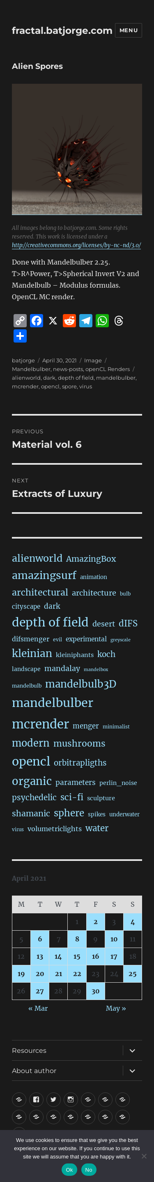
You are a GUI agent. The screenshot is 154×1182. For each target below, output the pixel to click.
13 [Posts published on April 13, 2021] (40, 956)
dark (49, 377)
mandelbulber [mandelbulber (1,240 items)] (52, 702)
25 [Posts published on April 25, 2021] (133, 973)
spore (69, 386)
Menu (129, 30)
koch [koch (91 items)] (106, 654)
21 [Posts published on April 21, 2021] (58, 973)
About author (34, 1071)
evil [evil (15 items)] (57, 639)
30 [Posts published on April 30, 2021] (96, 991)
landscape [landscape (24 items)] (26, 669)
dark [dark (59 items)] (52, 606)
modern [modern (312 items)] (31, 743)
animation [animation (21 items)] (93, 577)
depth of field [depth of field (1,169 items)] (50, 622)
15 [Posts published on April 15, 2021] (77, 956)
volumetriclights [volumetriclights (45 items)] (55, 829)
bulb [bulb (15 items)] (125, 594)
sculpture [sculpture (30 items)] (101, 798)
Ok (69, 1170)
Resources (29, 1050)
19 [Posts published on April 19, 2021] (21, 973)
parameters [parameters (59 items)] (75, 782)
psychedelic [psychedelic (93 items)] (34, 797)
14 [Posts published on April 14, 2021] (58, 956)
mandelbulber (116, 377)
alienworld (26, 377)
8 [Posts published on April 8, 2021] (77, 939)
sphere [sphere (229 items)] (69, 813)
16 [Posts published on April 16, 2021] (95, 956)
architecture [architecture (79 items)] (94, 593)
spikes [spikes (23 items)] (97, 814)
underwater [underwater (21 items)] (124, 814)
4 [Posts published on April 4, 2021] (133, 921)
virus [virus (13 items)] (18, 829)
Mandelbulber (31, 369)
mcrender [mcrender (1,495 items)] (40, 724)
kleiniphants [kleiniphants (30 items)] (75, 655)
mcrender (25, 386)
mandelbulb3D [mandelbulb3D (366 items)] (80, 684)
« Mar (38, 1008)
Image (93, 360)
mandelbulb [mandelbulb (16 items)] (26, 686)
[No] (144, 1156)
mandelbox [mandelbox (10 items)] (96, 669)
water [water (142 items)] (96, 828)
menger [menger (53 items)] (86, 726)
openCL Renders (107, 369)
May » (116, 1008)
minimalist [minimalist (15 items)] (116, 726)
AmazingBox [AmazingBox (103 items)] (91, 559)
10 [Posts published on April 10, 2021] (114, 939)
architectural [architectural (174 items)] (40, 592)
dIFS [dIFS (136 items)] (128, 623)
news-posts (68, 369)
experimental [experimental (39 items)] (86, 639)
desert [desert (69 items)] (103, 624)
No (88, 1170)
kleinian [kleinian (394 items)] (32, 653)
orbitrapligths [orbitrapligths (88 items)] (80, 763)
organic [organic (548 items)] (32, 781)
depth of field (76, 377)
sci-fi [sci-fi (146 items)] (71, 797)
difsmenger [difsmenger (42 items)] (30, 639)
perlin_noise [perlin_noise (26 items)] (118, 783)
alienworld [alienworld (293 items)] (37, 558)
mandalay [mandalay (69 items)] (62, 668)
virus (85, 386)
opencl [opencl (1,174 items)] (31, 761)
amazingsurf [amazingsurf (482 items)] (44, 575)
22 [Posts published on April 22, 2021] (77, 973)
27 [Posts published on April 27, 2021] (40, 991)
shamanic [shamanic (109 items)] (31, 813)
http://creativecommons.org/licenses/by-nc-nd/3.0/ (76, 245)
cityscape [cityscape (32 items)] (26, 606)
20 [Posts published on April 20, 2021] (40, 973)
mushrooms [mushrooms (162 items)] (79, 743)
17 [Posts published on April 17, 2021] (113, 956)
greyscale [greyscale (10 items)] (120, 640)
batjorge (23, 360)
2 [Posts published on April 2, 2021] (96, 921)
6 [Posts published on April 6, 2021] (40, 939)
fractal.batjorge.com (62, 30)
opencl (50, 386)
